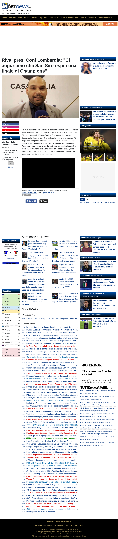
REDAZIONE (48, 525)
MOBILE (76, 525)
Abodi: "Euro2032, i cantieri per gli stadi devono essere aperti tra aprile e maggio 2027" (61, 362)
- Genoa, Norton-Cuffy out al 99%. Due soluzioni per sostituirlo (56, 449)
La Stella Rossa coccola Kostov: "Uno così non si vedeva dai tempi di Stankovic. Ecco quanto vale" (66, 346)
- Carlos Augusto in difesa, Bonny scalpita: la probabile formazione (55, 495)
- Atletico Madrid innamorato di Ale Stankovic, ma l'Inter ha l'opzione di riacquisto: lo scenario (69, 430)
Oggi (82, 199)
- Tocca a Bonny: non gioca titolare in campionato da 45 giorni (53, 498)
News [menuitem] (34, 18)
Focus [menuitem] (27, 18)
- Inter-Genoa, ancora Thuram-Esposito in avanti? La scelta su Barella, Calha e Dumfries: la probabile (69, 384)
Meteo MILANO (11, 263)
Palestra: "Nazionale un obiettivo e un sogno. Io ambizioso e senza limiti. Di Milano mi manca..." (64, 487)
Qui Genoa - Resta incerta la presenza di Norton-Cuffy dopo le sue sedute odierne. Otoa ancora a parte (68, 354)
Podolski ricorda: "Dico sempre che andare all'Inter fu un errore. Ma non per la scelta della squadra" (66, 371)
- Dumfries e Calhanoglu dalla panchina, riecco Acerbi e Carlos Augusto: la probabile (62, 506)
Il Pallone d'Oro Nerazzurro (92, 294)
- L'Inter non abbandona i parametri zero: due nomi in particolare (56, 460)
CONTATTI (68, 525)
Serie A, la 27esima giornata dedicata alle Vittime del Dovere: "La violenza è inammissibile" (63, 398)
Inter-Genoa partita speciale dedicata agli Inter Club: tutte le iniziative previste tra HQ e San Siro (64, 444)
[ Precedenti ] (11, 258)
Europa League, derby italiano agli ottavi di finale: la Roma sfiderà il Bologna (57, 447)
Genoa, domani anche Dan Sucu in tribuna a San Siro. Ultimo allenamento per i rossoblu (62, 368)
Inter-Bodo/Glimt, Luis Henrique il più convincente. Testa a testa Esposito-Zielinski (59, 441)
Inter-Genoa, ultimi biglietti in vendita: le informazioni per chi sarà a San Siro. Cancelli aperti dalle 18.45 (67, 365)
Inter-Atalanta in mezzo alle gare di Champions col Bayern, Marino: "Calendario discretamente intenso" (67, 452)
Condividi (31, 201)
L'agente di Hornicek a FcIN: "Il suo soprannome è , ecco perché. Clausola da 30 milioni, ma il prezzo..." (104, 247)
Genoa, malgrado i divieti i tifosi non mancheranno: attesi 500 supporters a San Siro (60, 381)
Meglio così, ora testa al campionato (11, 158)
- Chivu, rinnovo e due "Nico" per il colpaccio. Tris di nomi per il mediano (56, 493)
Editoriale (85, 59)
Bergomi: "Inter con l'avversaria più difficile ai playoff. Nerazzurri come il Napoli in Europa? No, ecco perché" (69, 482)
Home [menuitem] (4, 18)
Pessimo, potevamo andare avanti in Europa (10, 152)
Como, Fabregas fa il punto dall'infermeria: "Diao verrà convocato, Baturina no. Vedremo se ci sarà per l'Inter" (70, 419)
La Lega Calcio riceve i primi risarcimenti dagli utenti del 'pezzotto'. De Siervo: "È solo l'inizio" (63, 327)
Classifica (6, 291)
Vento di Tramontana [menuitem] (69, 18)
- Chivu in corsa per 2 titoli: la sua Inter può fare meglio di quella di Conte (57, 504)
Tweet (43, 201)
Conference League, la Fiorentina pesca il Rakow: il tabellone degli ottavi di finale (59, 417)
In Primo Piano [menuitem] (15, 18)
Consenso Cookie (53, 521)
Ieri (87, 199)
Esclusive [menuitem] (54, 18)
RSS (81, 525)
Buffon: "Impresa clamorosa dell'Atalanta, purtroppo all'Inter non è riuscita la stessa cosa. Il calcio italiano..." (69, 455)
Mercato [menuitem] (92, 18)
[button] (11, 163)
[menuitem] (114, 18)
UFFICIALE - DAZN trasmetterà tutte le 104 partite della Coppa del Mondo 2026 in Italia (61, 411)
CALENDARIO (58, 525)
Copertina (85, 108)
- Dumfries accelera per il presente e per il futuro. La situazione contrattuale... (59, 476)
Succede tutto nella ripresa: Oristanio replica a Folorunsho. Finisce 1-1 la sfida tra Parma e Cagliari (66, 338)
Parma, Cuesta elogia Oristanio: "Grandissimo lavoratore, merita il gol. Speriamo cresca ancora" (65, 330)
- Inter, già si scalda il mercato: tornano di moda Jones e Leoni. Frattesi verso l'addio (62, 509)
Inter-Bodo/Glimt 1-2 (91, 149)
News (29, 190)
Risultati (11, 167)
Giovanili (85, 276)
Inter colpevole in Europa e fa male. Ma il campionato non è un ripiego (54, 319)
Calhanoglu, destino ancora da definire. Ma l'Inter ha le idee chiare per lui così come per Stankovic (66, 357)
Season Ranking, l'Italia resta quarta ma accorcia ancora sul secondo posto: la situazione (62, 474)
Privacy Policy (66, 521)
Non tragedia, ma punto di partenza (40, 512)
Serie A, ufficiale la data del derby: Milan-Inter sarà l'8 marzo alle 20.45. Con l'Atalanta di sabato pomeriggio (69, 390)
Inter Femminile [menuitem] (105, 18)
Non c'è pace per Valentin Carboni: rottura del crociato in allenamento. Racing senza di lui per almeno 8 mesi (70, 400)
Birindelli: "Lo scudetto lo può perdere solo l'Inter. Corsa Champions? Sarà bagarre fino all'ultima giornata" (68, 387)
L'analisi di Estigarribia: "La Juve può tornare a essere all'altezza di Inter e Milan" (58, 333)
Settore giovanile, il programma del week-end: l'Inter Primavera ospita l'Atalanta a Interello (62, 436)
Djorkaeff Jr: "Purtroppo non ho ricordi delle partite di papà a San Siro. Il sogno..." (59, 468)
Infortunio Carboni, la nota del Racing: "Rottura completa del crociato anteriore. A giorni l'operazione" (66, 373)
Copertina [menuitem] (43, 18)
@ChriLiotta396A (48, 193)
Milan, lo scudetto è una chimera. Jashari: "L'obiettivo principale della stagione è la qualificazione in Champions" (71, 395)
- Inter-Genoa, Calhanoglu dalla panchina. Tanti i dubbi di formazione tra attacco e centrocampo (66, 425)
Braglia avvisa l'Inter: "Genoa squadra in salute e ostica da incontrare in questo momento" (62, 343)
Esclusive (85, 238)
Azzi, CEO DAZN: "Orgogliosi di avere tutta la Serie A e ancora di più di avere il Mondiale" (62, 335)
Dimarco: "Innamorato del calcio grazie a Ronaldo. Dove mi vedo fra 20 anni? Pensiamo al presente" (34, 299)
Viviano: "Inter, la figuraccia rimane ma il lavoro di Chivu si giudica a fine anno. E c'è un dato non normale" (69, 479)
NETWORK (39, 525)
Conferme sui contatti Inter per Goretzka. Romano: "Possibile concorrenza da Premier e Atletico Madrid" (68, 360)
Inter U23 (85, 315)
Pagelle (84, 258)
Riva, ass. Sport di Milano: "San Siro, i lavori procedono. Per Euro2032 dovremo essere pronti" (34, 270)
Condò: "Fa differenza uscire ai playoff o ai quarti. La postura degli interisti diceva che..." (61, 485)
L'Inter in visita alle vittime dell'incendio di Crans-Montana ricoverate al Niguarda (58, 409)
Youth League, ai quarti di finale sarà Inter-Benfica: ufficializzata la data (54, 414)
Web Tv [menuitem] (84, 18)
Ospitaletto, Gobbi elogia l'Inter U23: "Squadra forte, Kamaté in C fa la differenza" (59, 352)
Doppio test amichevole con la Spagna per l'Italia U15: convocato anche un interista (60, 392)
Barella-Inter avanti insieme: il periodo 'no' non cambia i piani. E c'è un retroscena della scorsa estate (68, 438)
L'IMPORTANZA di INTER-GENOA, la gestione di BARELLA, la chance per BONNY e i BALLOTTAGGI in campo (71, 463)
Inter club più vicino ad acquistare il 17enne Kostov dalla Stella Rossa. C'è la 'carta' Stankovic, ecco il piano (69, 466)
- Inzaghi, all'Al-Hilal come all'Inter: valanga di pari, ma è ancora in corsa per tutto (60, 490)
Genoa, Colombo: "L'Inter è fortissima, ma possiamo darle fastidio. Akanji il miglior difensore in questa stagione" (71, 422)
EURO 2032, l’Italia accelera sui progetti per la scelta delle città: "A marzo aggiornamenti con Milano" (66, 406)
